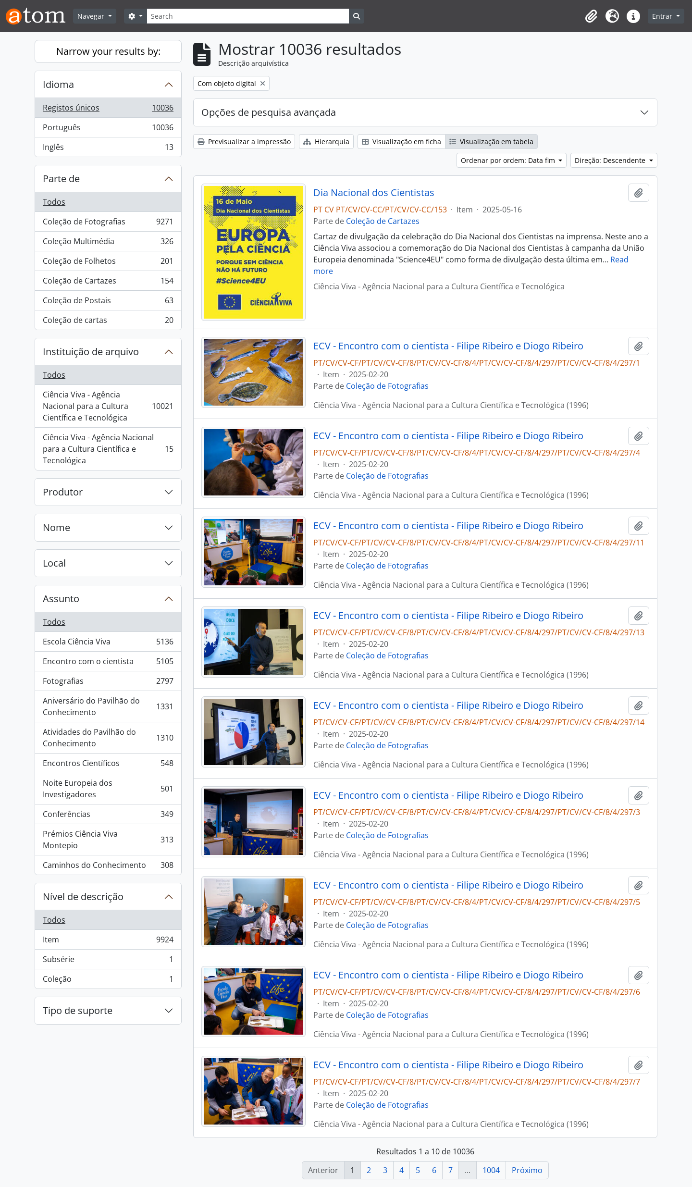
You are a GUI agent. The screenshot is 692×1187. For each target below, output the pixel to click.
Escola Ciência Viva (107, 644)
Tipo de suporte (77, 1010)
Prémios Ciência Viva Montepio (107, 839)
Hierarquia (326, 141)
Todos (54, 202)
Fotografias (107, 683)
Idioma (58, 84)
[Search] (248, 16)
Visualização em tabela (491, 141)
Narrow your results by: (108, 51)
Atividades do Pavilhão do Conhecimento (107, 738)
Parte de (61, 178)
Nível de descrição (83, 896)
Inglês (107, 149)
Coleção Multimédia (107, 243)
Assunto (61, 598)
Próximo (527, 1170)
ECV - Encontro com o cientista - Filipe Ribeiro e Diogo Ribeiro (448, 346)
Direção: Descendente (611, 160)
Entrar (663, 16)
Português (107, 129)
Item (107, 942)
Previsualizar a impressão (244, 141)
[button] (591, 16)
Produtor (63, 491)
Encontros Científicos (107, 765)
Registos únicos (107, 110)
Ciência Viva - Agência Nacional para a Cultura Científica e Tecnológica (107, 406)
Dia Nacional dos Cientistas (373, 192)
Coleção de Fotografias (107, 224)
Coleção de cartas (107, 322)
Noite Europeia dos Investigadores (107, 789)
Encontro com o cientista (107, 663)
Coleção (107, 981)
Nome (56, 527)
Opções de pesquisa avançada (268, 112)
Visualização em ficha (401, 141)
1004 (491, 1170)
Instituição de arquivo (91, 351)
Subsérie (107, 961)
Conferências (107, 816)
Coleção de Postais (107, 302)
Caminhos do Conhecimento (107, 867)
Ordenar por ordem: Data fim (509, 160)
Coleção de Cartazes (107, 283)
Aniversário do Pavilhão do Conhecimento (107, 706)
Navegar (91, 16)
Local (54, 562)
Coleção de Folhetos (107, 263)
